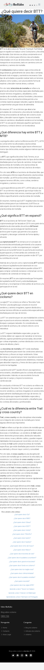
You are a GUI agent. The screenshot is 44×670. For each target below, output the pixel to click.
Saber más (5, 616)
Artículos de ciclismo (32, 631)
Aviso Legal (6, 634)
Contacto (5, 631)
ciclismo (27, 634)
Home (4, 628)
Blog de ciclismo (30, 628)
